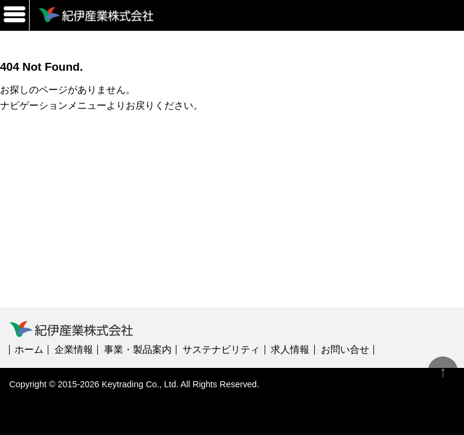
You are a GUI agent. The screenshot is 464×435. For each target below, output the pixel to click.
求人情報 (290, 349)
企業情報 (73, 349)
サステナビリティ (221, 349)
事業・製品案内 (138, 349)
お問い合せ (345, 349)
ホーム (29, 349)
